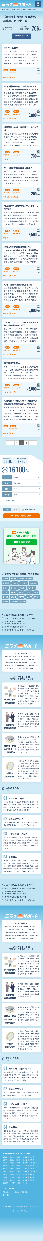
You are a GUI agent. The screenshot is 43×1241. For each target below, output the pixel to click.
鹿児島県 (5, 1183)
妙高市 (5, 587)
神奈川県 (25, 1163)
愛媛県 (18, 1177)
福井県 (18, 1166)
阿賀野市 (14, 601)
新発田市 (31, 587)
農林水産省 (6, 1195)
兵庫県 (18, 1171)
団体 (15, 510)
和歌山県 (32, 1171)
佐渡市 (29, 578)
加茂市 (15, 583)
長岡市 (29, 597)
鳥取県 (5, 1174)
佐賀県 (5, 1180)
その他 (25, 1183)
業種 (6, 489)
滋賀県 (32, 1168)
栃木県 (25, 1160)
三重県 (25, 1168)
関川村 (36, 597)
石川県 (12, 1166)
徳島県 (5, 1177)
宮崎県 (32, 1180)
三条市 (5, 578)
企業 (7, 510)
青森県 (12, 1157)
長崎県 (12, 1180)
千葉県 (12, 1163)
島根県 (12, 1174)
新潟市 (22, 587)
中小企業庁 (15, 1192)
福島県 (12, 1160)
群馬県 (32, 1160)
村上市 (5, 592)
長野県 (32, 1166)
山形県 (5, 1160)
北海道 (5, 1157)
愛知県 (18, 1168)
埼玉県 (5, 1163)
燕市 (36, 592)
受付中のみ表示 (30, 510)
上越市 (13, 578)
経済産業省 (6, 1192)
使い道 (7, 495)
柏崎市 (13, 592)
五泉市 (21, 578)
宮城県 (25, 1157)
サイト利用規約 (6, 1206)
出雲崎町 (6, 583)
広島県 (25, 1174)
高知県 (25, 1177)
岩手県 (18, 1157)
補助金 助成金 (5, 10)
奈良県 (25, 1171)
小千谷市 (14, 587)
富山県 (5, 1166)
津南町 (21, 592)
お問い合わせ (34, 1206)
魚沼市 (22, 601)
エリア (7, 477)
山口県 (32, 1174)
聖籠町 (13, 597)
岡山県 (18, 1174)
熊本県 (18, 1180)
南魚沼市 (33, 583)
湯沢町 (29, 592)
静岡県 (12, 1168)
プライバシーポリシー (20, 1206)
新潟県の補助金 (16, 10)
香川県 (12, 1177)
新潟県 (33, 1163)
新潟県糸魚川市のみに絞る (21, 36)
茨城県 (18, 1160)
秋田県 (32, 1157)
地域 (6, 483)
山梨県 (25, 1166)
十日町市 (23, 583)
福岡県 (32, 1177)
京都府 (5, 1171)
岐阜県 (5, 1168)
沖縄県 (13, 1183)
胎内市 (21, 597)
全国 (19, 1183)
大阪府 (12, 1171)
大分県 (25, 1180)
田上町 (5, 597)
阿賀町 (5, 601)
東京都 (18, 1163)
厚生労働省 (25, 1192)
